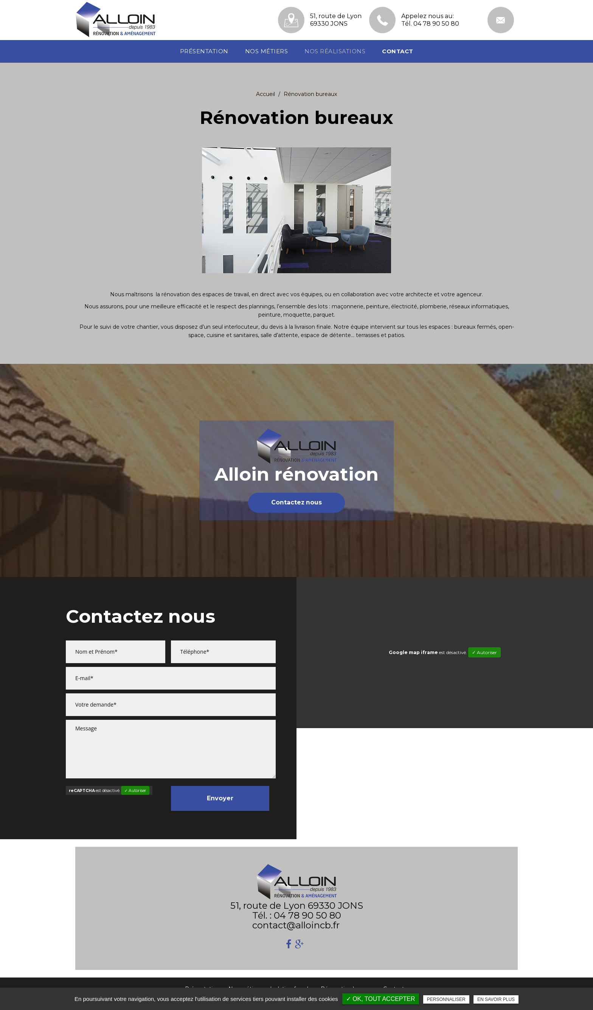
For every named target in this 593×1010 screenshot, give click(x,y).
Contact (397, 51)
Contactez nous (296, 502)
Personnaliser (446, 999)
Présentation (204, 51)
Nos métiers (266, 51)
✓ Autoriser (135, 790)
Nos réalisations (334, 51)
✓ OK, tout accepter (380, 999)
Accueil (265, 94)
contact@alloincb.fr (500, 20)
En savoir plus (496, 999)
